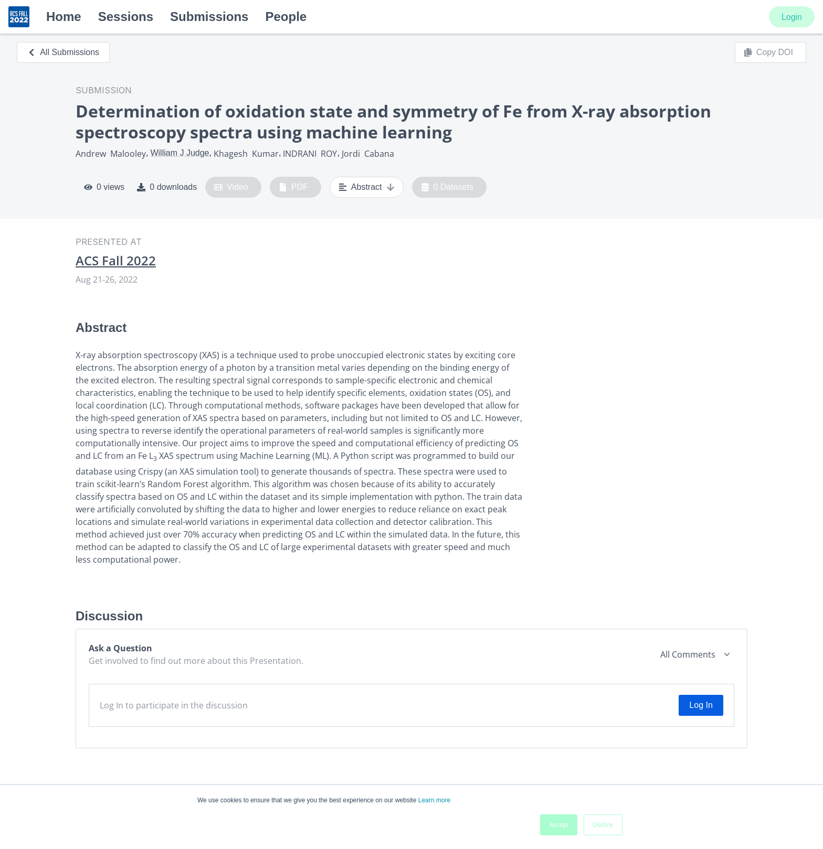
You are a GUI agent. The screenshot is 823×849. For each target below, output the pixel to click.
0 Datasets (447, 187)
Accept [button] (558, 825)
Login (792, 17)
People (286, 16)
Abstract (367, 187)
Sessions (125, 16)
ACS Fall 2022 (116, 260)
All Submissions (63, 52)
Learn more (434, 800)
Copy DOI (768, 52)
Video (231, 187)
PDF (293, 187)
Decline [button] (603, 825)
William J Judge (179, 152)
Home (63, 16)
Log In (700, 705)
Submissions (209, 16)
